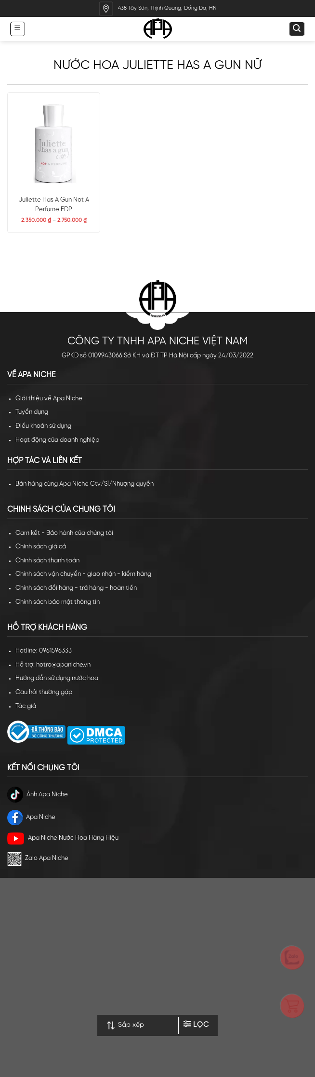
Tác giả (25, 706)
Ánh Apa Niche (37, 795)
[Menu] (17, 29)
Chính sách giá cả (40, 547)
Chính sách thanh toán (47, 561)
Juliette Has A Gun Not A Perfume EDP (54, 205)
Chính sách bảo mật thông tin (57, 602)
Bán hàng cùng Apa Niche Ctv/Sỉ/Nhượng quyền (84, 484)
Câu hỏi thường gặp (43, 692)
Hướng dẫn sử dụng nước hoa (56, 678)
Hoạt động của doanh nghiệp (57, 440)
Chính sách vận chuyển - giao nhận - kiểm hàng (83, 574)
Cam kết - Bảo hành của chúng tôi (64, 533)
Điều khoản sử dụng (43, 426)
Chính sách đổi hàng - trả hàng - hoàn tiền (76, 588)
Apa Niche (31, 817)
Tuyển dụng (31, 412)
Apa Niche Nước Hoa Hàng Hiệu (62, 838)
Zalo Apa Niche (37, 859)
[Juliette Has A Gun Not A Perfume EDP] (54, 143)
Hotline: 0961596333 (43, 651)
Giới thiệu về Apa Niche (48, 398)
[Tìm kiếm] (296, 29)
